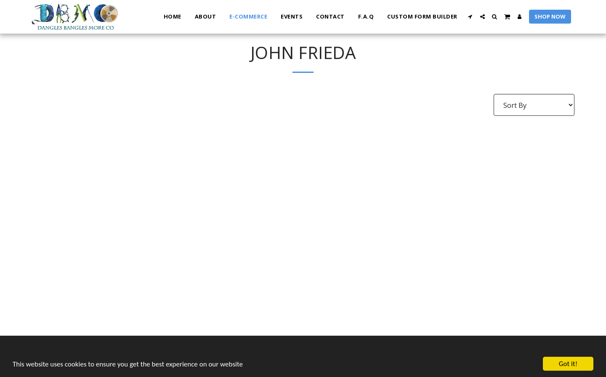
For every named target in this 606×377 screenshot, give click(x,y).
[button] (470, 16)
